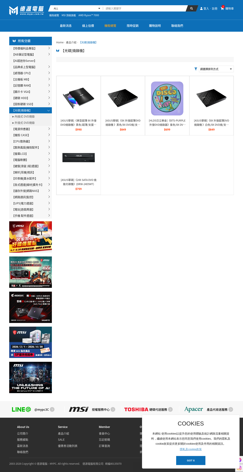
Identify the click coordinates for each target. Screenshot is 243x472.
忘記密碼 (104, 439)
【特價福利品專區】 (24, 48)
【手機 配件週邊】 (23, 215)
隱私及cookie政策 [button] (191, 449)
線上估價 (88, 25)
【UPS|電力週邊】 (23, 203)
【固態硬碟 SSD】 (23, 104)
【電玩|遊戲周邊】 (23, 209)
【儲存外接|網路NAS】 (26, 191)
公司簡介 (22, 433)
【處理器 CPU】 (22, 73)
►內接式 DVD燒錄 (23, 116)
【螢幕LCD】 (20, 153)
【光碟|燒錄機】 (22, 110)
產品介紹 (71, 42)
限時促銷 (133, 25)
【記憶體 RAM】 (22, 85)
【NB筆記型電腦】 (23, 54)
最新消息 (66, 25)
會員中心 (104, 433)
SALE (61, 439)
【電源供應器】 (21, 129)
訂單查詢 (104, 446)
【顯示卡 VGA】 (22, 91)
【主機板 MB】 (21, 79)
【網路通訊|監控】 (23, 197)
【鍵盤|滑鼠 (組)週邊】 (26, 166)
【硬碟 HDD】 (21, 98)
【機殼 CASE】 (21, 135)
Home (60, 42)
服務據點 (22, 439)
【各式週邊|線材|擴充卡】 (28, 184)
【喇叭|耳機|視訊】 (24, 172)
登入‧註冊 (208, 8)
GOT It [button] (191, 460)
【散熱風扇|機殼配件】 (26, 147)
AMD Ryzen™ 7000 (89, 15)
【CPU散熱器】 (21, 141)
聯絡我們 (177, 25)
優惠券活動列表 (67, 446)
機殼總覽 (54, 15)
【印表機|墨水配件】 (25, 178)
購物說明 (155, 25)
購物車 (227, 8)
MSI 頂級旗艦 (69, 15)
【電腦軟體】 (20, 160)
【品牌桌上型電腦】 (24, 67)
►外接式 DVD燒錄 (23, 122)
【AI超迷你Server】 (24, 60)
